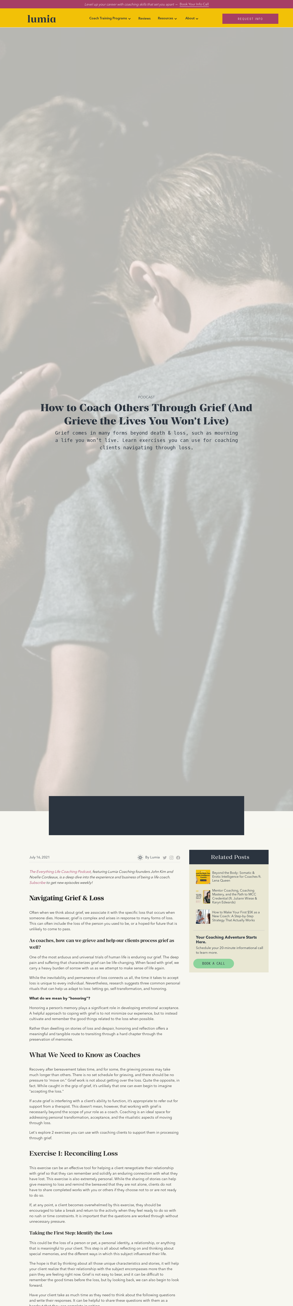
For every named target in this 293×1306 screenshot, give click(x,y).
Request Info (250, 18)
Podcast (146, 397)
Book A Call (213, 963)
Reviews (144, 18)
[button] (110, 18)
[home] (42, 19)
